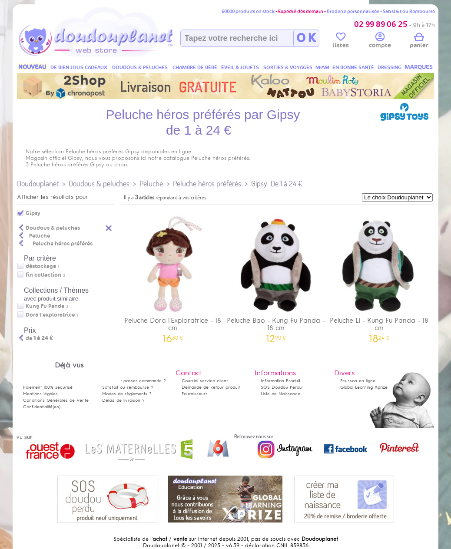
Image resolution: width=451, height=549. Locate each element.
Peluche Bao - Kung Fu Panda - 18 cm (276, 275)
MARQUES (419, 67)
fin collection (43, 274)
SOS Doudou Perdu (281, 387)
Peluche (151, 184)
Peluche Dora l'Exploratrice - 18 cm (173, 275)
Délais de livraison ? (123, 400)
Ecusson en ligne (357, 380)
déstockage (41, 266)
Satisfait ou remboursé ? (127, 387)
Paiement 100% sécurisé (48, 387)
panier (419, 41)
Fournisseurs (195, 393)
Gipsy (259, 184)
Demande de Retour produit (211, 387)
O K (306, 38)
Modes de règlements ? (127, 393)
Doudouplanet (38, 184)
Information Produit (280, 380)
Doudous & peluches (99, 184)
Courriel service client (205, 380)
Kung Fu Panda (45, 306)
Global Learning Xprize (364, 387)
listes (340, 41)
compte (380, 41)
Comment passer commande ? (134, 380)
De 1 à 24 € (286, 184)
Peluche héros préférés (207, 184)
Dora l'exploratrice (50, 314)
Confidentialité (38, 406)
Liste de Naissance (280, 393)
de (39, 338)
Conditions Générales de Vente (56, 400)
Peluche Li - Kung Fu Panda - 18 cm (379, 275)
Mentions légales (40, 393)
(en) (56, 406)
